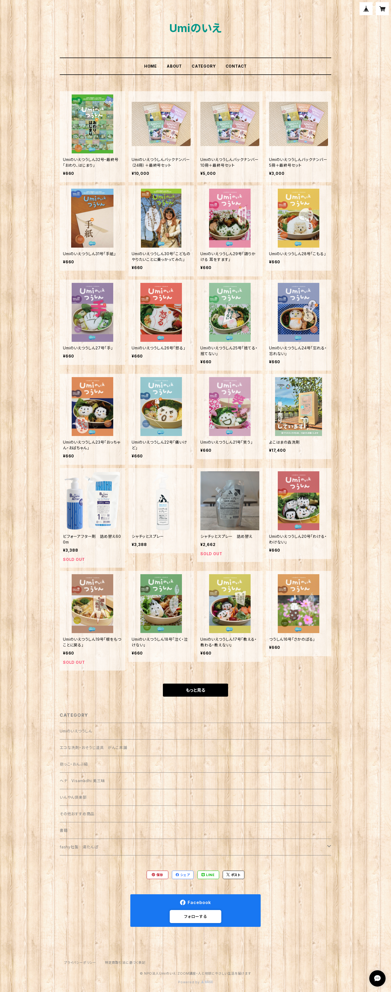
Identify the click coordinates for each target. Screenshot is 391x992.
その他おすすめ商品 (77, 813)
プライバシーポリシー (80, 963)
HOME (150, 66)
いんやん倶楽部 (73, 797)
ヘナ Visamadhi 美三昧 (82, 780)
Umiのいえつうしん (76, 731)
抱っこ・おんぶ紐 (74, 764)
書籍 (64, 830)
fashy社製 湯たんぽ (79, 847)
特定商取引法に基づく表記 (125, 963)
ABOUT (174, 66)
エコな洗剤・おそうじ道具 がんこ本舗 (93, 747)
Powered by (195, 982)
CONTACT (236, 66)
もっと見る (195, 690)
